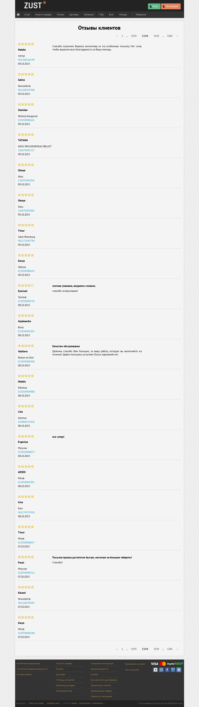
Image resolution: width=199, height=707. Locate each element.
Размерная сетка (64, 691)
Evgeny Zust (21, 703)
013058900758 (26, 301)
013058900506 (26, 361)
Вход (153, 6)
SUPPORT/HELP (53, 703)
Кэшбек (94, 674)
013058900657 (26, 542)
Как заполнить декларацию (104, 680)
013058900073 (26, 452)
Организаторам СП (100, 669)
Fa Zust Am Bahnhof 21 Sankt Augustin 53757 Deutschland (161, 703)
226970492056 (26, 180)
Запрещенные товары (101, 691)
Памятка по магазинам (101, 696)
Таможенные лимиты (101, 685)
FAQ (101, 14)
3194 (145, 36)
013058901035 (26, 331)
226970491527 (26, 150)
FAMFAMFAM (97, 703)
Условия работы (24, 674)
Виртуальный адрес (65, 685)
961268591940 (26, 90)
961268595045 (26, 602)
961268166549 (26, 59)
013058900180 (26, 633)
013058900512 (26, 572)
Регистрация (170, 6)
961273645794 (26, 240)
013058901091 (26, 482)
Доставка (74, 14)
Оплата (60, 14)
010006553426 (26, 421)
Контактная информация (28, 663)
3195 (156, 36)
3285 (170, 36)
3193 (134, 36)
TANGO (74, 703)
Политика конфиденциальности (32, 669)
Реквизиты (141, 14)
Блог (111, 14)
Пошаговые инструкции (102, 663)
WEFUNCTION (84, 703)
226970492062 (26, 210)
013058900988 (26, 391)
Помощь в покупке (65, 680)
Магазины (89, 14)
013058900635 (26, 271)
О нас (27, 14)
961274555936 (26, 512)
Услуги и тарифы (44, 14)
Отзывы (123, 14)
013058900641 (26, 120)
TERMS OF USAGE (36, 703)
